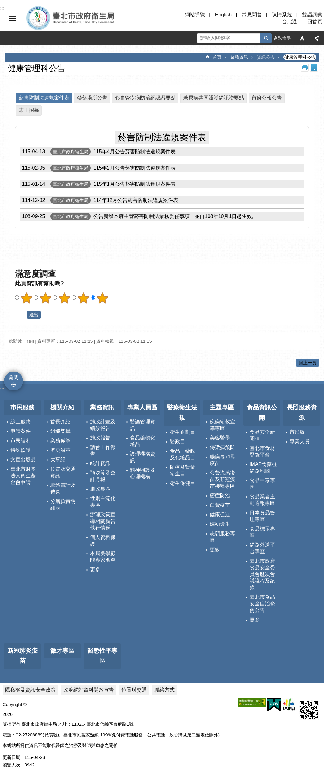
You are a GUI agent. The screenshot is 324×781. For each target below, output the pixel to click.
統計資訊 (100, 463)
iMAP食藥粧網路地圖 (263, 468)
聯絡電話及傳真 (63, 488)
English (223, 14)
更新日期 (11, 757)
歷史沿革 (60, 450)
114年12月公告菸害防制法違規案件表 (99, 200)
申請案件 (20, 431)
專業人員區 (142, 407)
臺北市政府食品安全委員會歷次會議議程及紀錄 (262, 574)
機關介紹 (62, 407)
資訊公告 (266, 57)
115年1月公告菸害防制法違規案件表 (98, 184)
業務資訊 (239, 57)
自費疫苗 (220, 505)
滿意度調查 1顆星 (26, 298)
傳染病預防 (222, 447)
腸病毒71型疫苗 (223, 460)
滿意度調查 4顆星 (83, 298)
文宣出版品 (23, 459)
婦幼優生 (220, 524)
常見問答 (252, 14)
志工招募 (29, 110)
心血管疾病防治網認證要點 (145, 97)
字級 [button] (302, 38)
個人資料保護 (102, 541)
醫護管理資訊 (142, 425)
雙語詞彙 (312, 14)
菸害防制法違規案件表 (44, 97)
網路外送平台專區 (262, 548)
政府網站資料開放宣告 (88, 690)
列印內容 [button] (305, 68)
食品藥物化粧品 (142, 441)
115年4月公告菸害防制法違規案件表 (98, 151)
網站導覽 (195, 14)
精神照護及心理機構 (142, 473)
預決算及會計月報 (102, 476)
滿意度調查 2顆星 (45, 298)
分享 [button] (316, 38)
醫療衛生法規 (182, 412)
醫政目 (177, 441)
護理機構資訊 (142, 457)
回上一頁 (307, 362)
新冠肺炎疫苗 (23, 655)
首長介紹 (60, 421)
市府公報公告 (267, 97)
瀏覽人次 (11, 764)
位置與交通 (134, 690)
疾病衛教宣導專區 (222, 425)
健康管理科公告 (299, 57)
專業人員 (300, 441)
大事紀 (57, 459)
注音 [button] (314, 68)
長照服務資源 (302, 412)
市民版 (297, 432)
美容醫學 (220, 437)
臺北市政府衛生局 (88, 18)
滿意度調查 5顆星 (102, 298)
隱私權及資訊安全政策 (30, 690)
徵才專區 (62, 650)
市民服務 (22, 407)
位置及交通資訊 (63, 472)
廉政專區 (100, 489)
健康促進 (220, 514)
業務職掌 (60, 440)
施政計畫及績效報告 (102, 425)
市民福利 (20, 440)
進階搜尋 (282, 38)
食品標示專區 (262, 532)
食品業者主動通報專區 (262, 500)
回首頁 (314, 21)
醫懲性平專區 (102, 655)
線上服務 (20, 421)
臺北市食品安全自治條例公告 (262, 603)
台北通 (289, 21)
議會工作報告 (102, 451)
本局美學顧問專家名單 (102, 557)
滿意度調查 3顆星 (64, 298)
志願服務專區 (222, 537)
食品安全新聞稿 (262, 435)
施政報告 (100, 437)
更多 (95, 569)
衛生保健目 (182, 483)
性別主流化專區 (102, 502)
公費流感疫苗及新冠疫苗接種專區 (222, 479)
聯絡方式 (164, 690)
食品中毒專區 (262, 484)
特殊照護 (20, 450)
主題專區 (222, 407)
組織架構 (60, 431)
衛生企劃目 (182, 432)
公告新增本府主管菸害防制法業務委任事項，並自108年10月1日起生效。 (138, 216)
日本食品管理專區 (262, 516)
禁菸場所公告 (92, 97)
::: (2, 387)
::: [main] (7, 50)
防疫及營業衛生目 (182, 470)
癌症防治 (220, 495)
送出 (21, 315)
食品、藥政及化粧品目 (182, 454)
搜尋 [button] (266, 38)
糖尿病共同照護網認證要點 (213, 97)
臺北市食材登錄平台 (262, 451)
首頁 (217, 57)
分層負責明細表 (63, 505)
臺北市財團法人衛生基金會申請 (23, 475)
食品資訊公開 (262, 412)
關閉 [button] (13, 18)
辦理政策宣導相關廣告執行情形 (102, 521)
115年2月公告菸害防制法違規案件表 (98, 168)
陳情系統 (282, 14)
